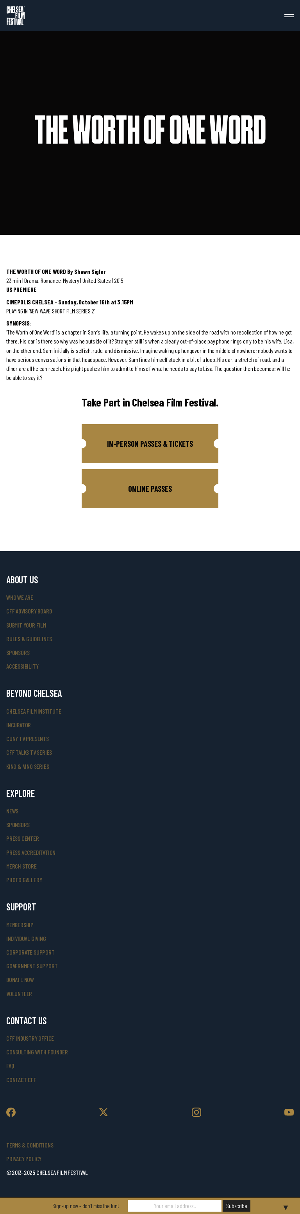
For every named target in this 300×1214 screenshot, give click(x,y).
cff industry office (30, 1038)
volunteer (19, 993)
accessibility (22, 666)
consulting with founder (37, 1052)
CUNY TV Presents (27, 738)
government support (31, 965)
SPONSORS (17, 824)
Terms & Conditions (29, 1145)
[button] (150, 443)
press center (22, 838)
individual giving (26, 938)
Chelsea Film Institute (33, 711)
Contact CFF (21, 1079)
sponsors (17, 652)
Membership (20, 924)
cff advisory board (29, 611)
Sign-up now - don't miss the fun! (85, 1205)
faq (10, 1065)
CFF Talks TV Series (29, 752)
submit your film (26, 625)
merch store (21, 866)
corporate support (30, 952)
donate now (20, 979)
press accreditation (30, 852)
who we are (19, 597)
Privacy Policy (23, 1158)
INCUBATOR (18, 724)
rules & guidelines (29, 638)
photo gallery (24, 879)
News (12, 811)
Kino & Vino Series (27, 766)
